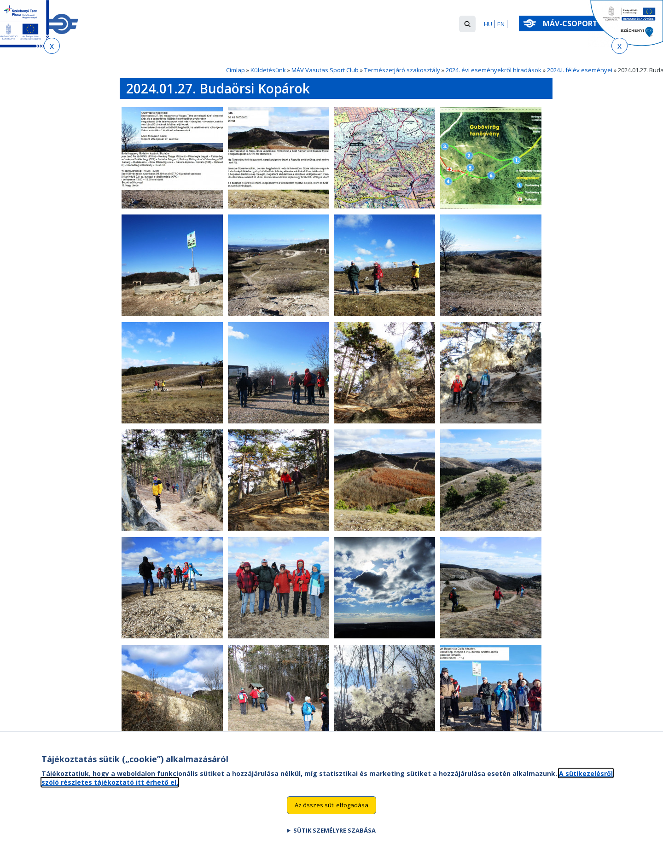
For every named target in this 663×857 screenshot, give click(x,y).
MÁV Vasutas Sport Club (325, 70)
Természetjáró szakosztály (402, 70)
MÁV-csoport (572, 23)
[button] (467, 24)
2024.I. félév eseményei (579, 70)
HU (488, 24)
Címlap (235, 70)
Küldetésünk (268, 70)
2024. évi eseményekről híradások (493, 70)
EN (501, 24)
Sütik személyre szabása (334, 840)
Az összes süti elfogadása (331, 815)
